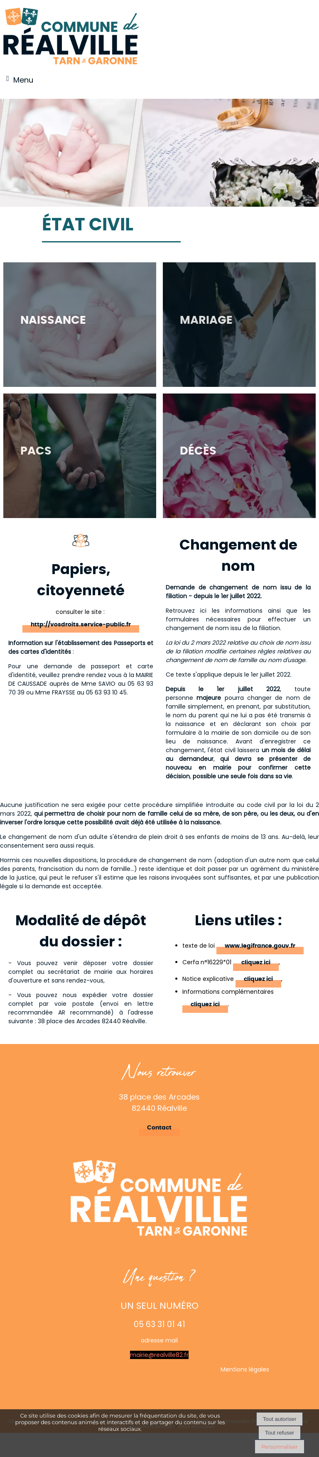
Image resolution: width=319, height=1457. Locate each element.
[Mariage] (239, 324)
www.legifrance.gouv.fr (260, 946)
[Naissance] (80, 324)
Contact (159, 1128)
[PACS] (80, 456)
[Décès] (239, 456)
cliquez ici (255, 963)
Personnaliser (279, 1446)
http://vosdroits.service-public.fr (81, 625)
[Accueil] (71, 36)
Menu (23, 80)
